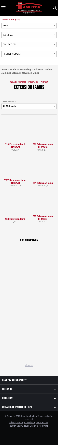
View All (29, 365)
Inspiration (33, 82)
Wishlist (44, 82)
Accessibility (29, 422)
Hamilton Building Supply (14, 380)
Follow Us (7, 389)
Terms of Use (42, 422)
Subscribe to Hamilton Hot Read (17, 406)
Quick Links (7, 398)
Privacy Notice (16, 422)
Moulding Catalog (18, 82)
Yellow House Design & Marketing (32, 426)
